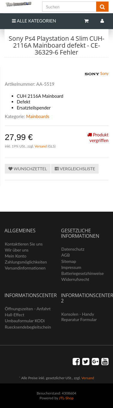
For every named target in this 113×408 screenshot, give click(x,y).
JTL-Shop (66, 398)
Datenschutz (72, 249)
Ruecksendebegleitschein (28, 326)
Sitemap (68, 261)
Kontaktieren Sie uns (24, 243)
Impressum (71, 267)
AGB (65, 255)
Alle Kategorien (34, 20)
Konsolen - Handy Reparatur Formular (79, 316)
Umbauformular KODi (25, 320)
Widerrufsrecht (75, 279)
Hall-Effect (14, 314)
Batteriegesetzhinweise (82, 273)
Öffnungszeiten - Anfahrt (28, 308)
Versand (41, 146)
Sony (97, 74)
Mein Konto (15, 255)
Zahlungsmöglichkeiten (26, 261)
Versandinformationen (25, 267)
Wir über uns (16, 249)
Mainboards (37, 116)
